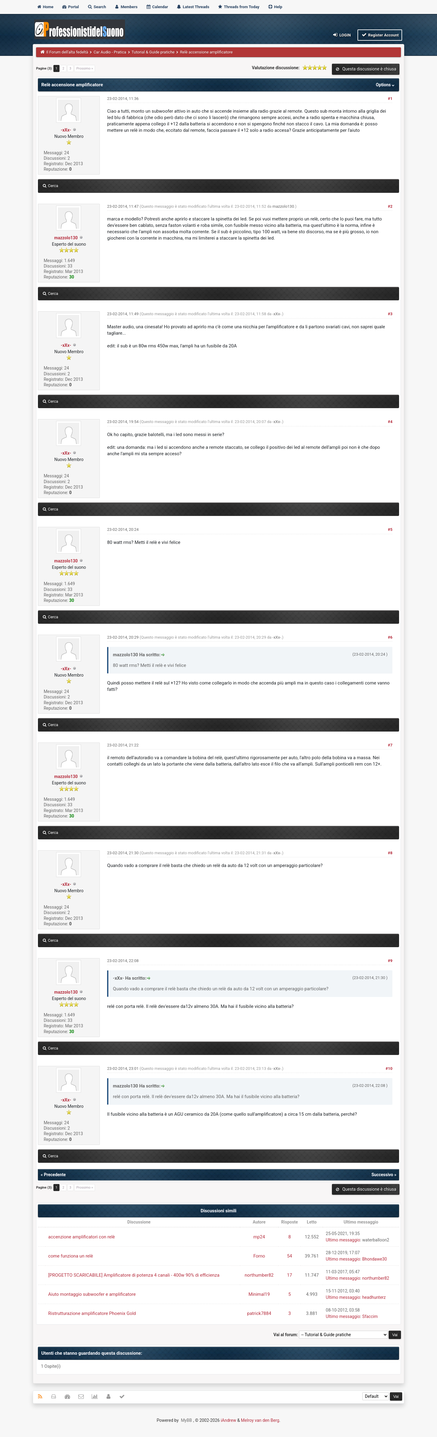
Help (275, 7)
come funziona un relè (70, 1256)
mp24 (259, 1237)
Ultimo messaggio (343, 1239)
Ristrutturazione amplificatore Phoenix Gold (92, 1313)
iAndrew (228, 1420)
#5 (390, 529)
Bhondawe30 (374, 1259)
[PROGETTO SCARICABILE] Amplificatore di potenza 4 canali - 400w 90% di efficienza (133, 1275)
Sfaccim (370, 1316)
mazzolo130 (66, 237)
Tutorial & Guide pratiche (153, 52)
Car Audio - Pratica (109, 52)
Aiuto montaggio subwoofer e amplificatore (92, 1294)
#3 (390, 314)
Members (125, 7)
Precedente (55, 1174)
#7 (390, 745)
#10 (389, 1068)
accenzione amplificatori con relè (81, 1237)
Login (341, 34)
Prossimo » (84, 68)
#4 (390, 421)
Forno (259, 1256)
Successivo (382, 1174)
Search (96, 7)
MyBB (186, 1420)
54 (289, 1256)
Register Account (380, 34)
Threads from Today (238, 7)
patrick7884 (259, 1313)
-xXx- (66, 130)
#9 (390, 960)
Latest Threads (192, 7)
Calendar (157, 7)
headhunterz (374, 1297)
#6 (390, 637)
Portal (70, 7)
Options (386, 84)
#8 (390, 853)
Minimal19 (259, 1294)
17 (289, 1275)
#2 (390, 206)
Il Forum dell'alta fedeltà (67, 52)
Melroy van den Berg (260, 1420)
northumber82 (259, 1275)
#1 (390, 98)
